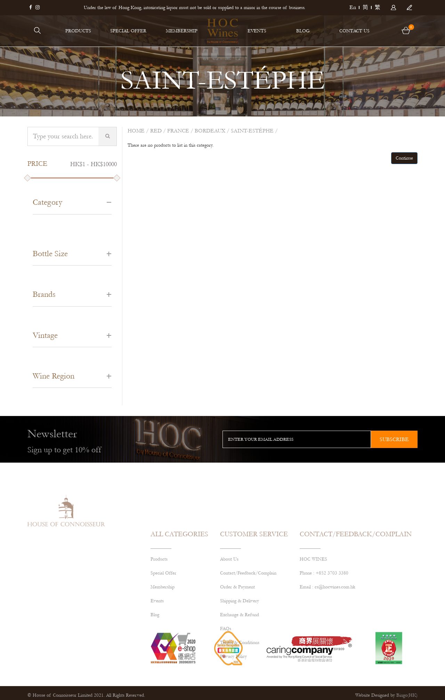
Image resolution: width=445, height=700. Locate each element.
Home (136, 131)
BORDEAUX (210, 131)
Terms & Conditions (239, 675)
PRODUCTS (78, 31)
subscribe (394, 439)
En (352, 7)
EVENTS (257, 31)
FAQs (225, 661)
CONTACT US (354, 31)
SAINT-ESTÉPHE (252, 131)
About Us (229, 591)
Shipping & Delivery (239, 633)
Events (157, 633)
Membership (163, 619)
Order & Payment (237, 619)
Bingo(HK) (407, 697)
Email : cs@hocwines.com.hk (327, 619)
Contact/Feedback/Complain (248, 605)
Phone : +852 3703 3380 (324, 605)
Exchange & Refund (239, 647)
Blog (155, 647)
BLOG (303, 31)
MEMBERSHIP (181, 31)
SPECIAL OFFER (128, 31)
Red (156, 131)
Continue (404, 158)
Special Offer (163, 605)
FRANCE (178, 131)
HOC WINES (313, 591)
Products (159, 591)
